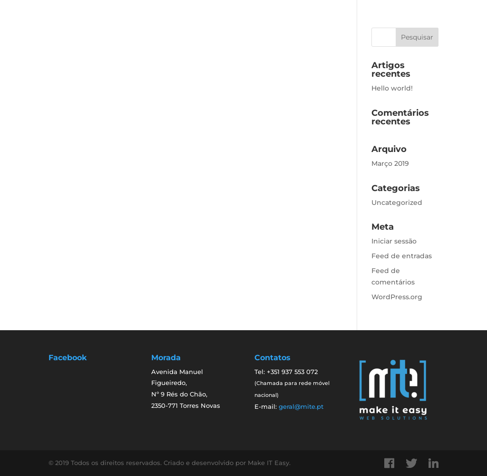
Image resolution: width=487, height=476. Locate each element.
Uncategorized (396, 202)
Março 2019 (390, 163)
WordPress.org (396, 297)
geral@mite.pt (301, 406)
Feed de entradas (401, 256)
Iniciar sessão (394, 241)
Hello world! (392, 88)
